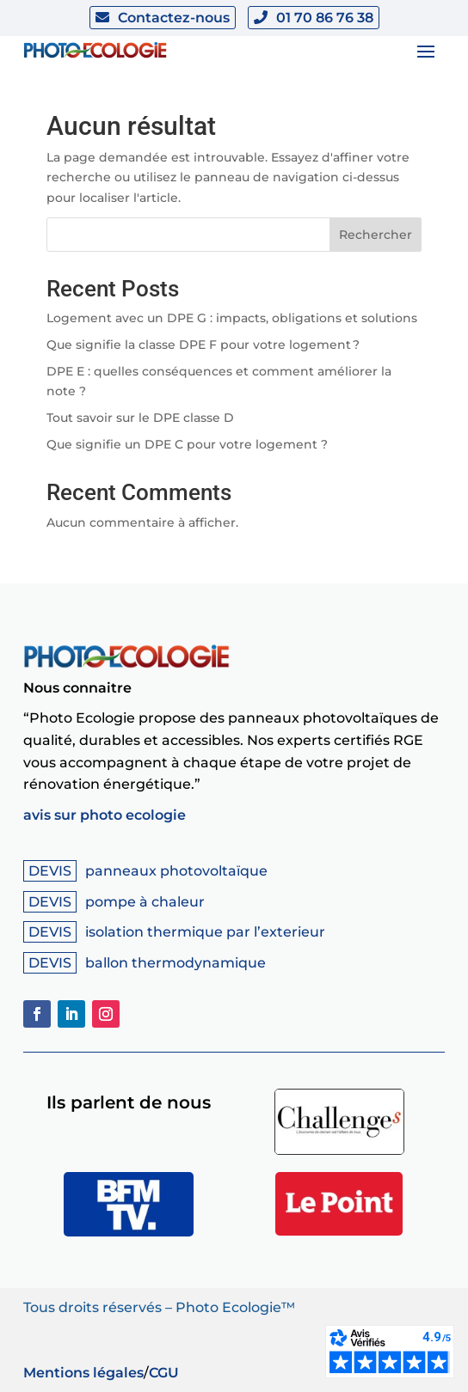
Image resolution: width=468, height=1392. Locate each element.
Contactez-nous (174, 17)
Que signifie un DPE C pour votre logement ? (187, 444)
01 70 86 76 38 (324, 17)
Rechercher (375, 234)
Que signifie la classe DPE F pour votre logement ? (203, 344)
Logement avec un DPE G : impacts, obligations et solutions (231, 318)
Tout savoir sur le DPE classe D (140, 417)
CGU (164, 1373)
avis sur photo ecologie (104, 815)
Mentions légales (83, 1373)
